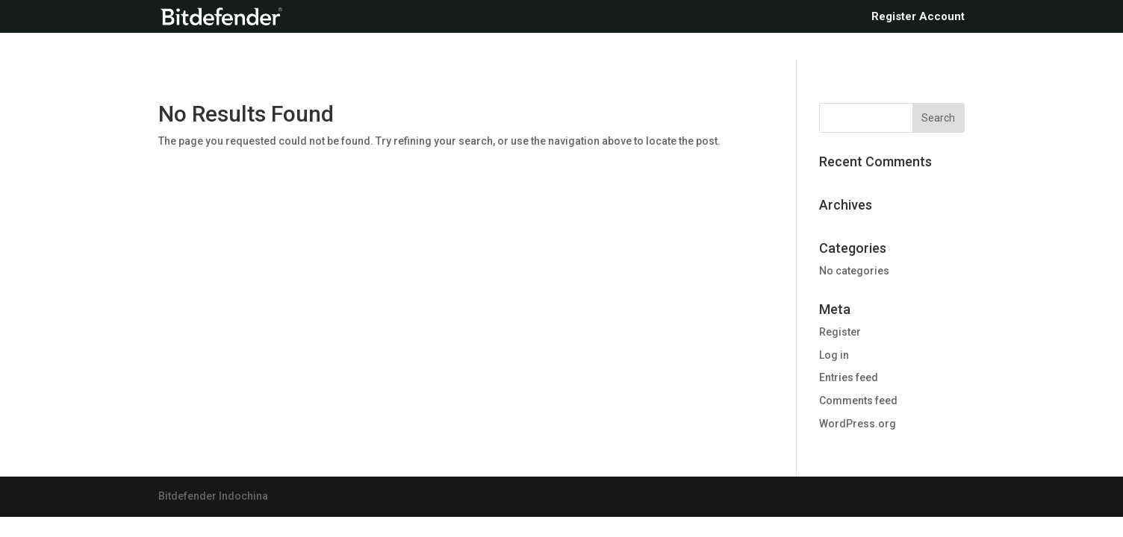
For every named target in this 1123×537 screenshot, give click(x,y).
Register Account (918, 17)
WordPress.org (857, 424)
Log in (834, 355)
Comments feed (858, 400)
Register (840, 332)
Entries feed (848, 377)
